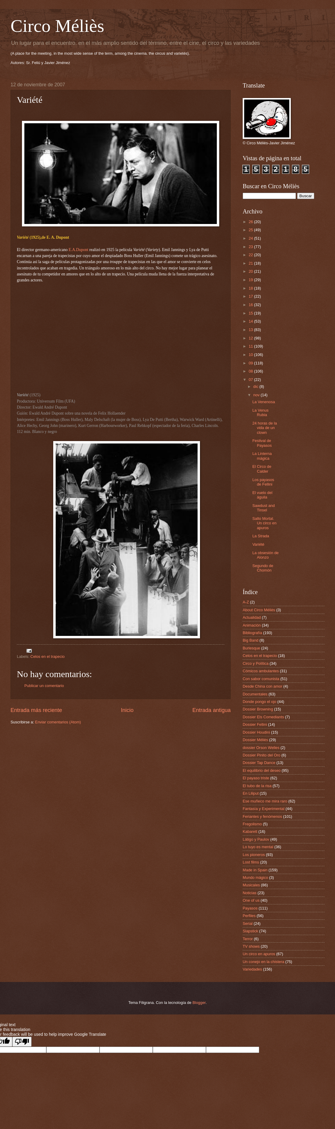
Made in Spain (255, 870)
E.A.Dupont (78, 249)
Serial (248, 923)
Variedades (252, 969)
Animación (252, 625)
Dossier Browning (258, 709)
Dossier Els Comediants (263, 717)
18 (251, 288)
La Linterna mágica (262, 455)
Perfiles (249, 915)
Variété (258, 544)
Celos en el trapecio (47, 656)
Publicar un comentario (44, 685)
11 (251, 346)
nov (256, 395)
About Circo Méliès (259, 610)
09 (251, 363)
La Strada (260, 536)
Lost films (251, 862)
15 (251, 313)
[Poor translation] (22, 1042)
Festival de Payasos (262, 442)
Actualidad (252, 617)
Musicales (251, 885)
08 (251, 371)
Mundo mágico (255, 877)
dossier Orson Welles (261, 747)
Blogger (199, 1002)
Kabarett (250, 831)
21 (251, 263)
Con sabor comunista (261, 678)
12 (251, 338)
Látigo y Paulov (256, 839)
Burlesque (251, 648)
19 (251, 280)
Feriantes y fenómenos (262, 816)
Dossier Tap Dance (259, 762)
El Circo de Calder (261, 468)
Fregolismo (252, 824)
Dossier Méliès (255, 740)
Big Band (250, 640)
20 (251, 271)
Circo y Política (256, 663)
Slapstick (250, 931)
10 (251, 354)
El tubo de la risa (257, 786)
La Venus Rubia (260, 412)
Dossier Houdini (256, 732)
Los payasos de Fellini (263, 481)
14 (251, 321)
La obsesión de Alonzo (265, 555)
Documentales (255, 694)
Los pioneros (254, 854)
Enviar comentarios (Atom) (58, 722)
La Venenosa (263, 402)
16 (251, 304)
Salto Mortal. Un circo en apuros (264, 523)
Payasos (250, 908)
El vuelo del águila (262, 494)
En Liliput (251, 793)
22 (251, 255)
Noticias (250, 893)
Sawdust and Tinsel (263, 507)
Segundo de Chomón (262, 567)
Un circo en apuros (259, 954)
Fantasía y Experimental (263, 808)
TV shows (251, 946)
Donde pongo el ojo (259, 701)
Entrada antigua (211, 710)
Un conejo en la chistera (263, 961)
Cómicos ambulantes (261, 671)
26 (251, 221)
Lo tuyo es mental (258, 847)
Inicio (127, 710)
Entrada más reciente (36, 710)
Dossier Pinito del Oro (261, 755)
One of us (251, 900)
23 (251, 246)
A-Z (246, 602)
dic (256, 386)
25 (251, 230)
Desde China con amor (262, 686)
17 (251, 296)
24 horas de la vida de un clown (264, 428)
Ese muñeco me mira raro (265, 801)
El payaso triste (256, 778)
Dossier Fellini (255, 724)
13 (251, 329)
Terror (248, 939)
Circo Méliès (57, 26)
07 (251, 379)
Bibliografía (252, 632)
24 (251, 238)
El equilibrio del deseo (262, 770)
